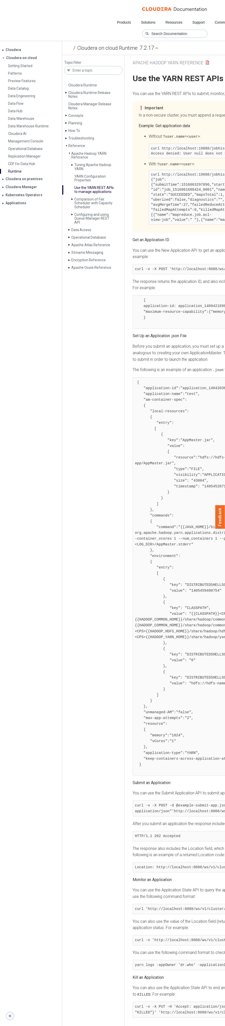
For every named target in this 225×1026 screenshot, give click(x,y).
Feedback (220, 517)
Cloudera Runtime (82, 85)
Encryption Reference (88, 260)
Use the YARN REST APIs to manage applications (94, 189)
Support (198, 22)
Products (124, 22)
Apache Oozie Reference (91, 268)
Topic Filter (72, 63)
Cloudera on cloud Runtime (107, 48)
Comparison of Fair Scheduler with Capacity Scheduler (93, 203)
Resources (173, 22)
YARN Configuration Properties (90, 178)
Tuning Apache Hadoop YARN (92, 167)
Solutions (148, 22)
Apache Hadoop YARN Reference (88, 155)
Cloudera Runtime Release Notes (89, 94)
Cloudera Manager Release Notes (89, 106)
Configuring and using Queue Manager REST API (91, 218)
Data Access (81, 230)
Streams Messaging (87, 252)
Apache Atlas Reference (90, 245)
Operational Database (88, 237)
